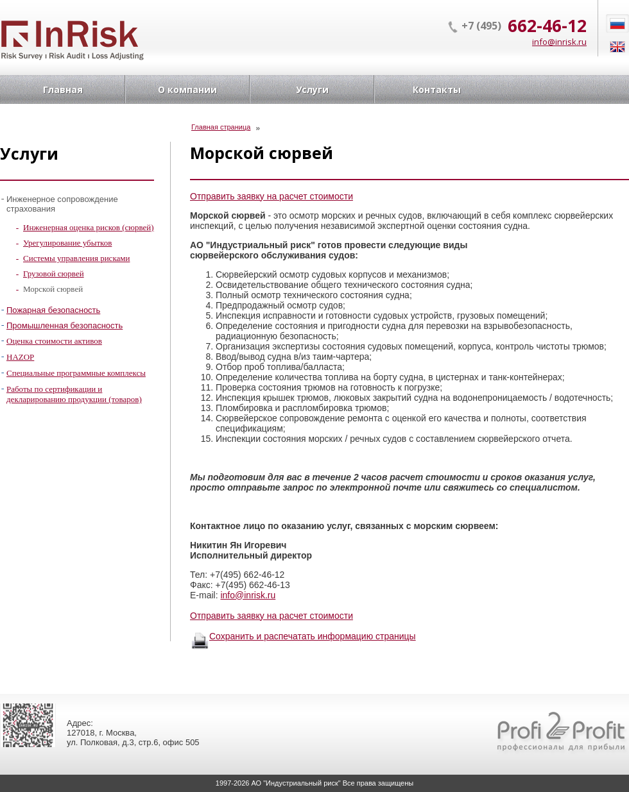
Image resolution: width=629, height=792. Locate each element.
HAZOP (20, 357)
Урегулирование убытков (67, 243)
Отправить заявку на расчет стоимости (271, 196)
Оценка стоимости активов (54, 341)
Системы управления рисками (76, 258)
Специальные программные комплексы (76, 373)
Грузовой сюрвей (53, 273)
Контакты (437, 89)
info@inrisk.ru (559, 41)
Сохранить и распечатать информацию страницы (312, 636)
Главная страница (220, 127)
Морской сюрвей (53, 289)
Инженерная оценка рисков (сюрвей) (88, 227)
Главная (63, 89)
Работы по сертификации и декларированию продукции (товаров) (74, 394)
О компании (187, 89)
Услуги (312, 89)
